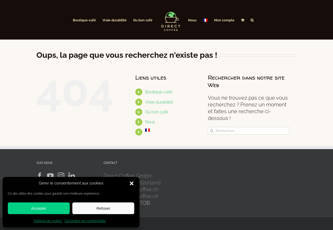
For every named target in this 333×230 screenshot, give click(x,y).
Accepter (38, 208)
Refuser (103, 208)
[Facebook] (39, 175)
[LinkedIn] (71, 175)
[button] (131, 183)
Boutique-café (158, 92)
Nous (150, 121)
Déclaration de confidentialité (85, 221)
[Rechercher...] (248, 131)
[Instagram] (61, 175)
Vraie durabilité (159, 102)
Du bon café (156, 112)
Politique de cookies (48, 221)
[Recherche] (211, 131)
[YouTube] (50, 175)
